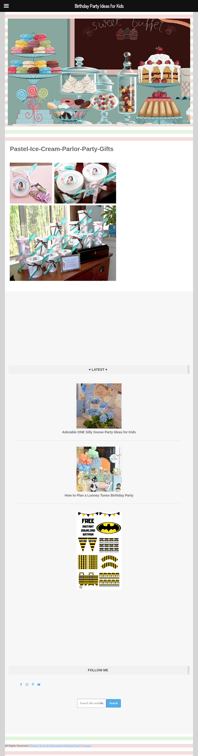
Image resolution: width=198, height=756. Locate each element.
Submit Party (72, 745)
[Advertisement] (99, 327)
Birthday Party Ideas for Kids (99, 72)
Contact (86, 745)
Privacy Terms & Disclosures (46, 745)
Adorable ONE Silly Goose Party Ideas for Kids (99, 432)
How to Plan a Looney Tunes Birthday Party (99, 495)
